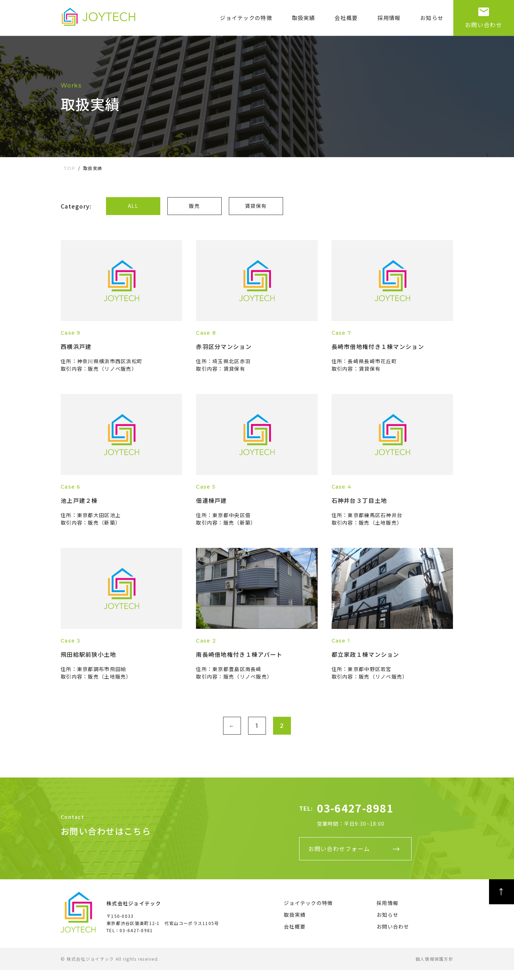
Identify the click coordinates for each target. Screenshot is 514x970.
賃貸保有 (256, 205)
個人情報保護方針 (434, 959)
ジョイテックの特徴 (246, 17)
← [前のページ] (232, 725)
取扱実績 (303, 17)
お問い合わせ (483, 14)
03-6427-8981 (355, 808)
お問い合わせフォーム (339, 848)
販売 (194, 205)
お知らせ (431, 17)
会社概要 (346, 17)
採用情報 (388, 17)
